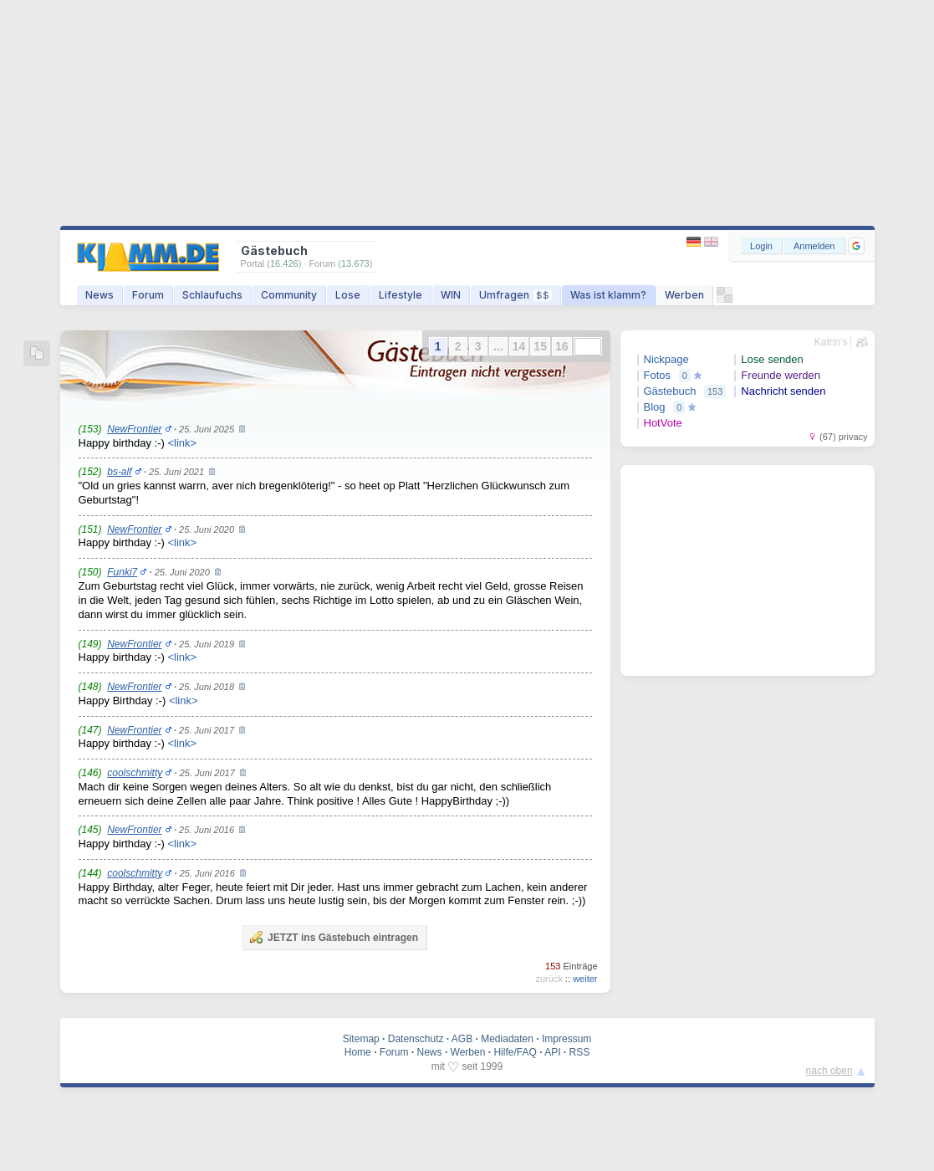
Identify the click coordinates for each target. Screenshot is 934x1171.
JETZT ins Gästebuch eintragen (333, 936)
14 (519, 346)
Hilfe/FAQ (514, 1052)
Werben (684, 295)
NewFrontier (134, 429)
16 (562, 346)
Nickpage (666, 359)
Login (761, 246)
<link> (181, 443)
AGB (462, 1039)
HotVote (663, 423)
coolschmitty (134, 773)
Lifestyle (400, 295)
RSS (579, 1052)
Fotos (657, 375)
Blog (655, 407)
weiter (585, 979)
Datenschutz (416, 1039)
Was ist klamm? (608, 295)
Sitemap (361, 1039)
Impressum (566, 1039)
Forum (148, 295)
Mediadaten (507, 1039)
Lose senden (772, 359)
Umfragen (515, 295)
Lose (347, 295)
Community (289, 295)
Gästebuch (670, 391)
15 (540, 346)
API (552, 1052)
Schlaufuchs (212, 295)
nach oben (829, 1070)
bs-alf (119, 472)
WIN (451, 295)
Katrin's (831, 342)
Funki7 (122, 572)
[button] (856, 246)
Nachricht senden (783, 391)
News (99, 295)
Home (358, 1052)
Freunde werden (780, 375)
